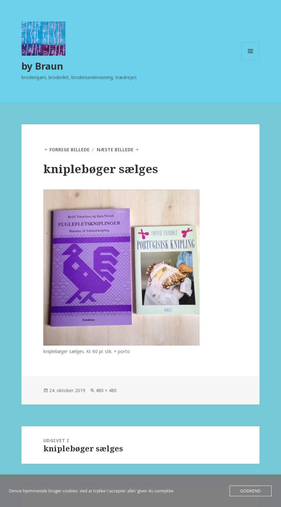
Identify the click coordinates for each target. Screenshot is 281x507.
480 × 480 (106, 390)
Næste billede (115, 149)
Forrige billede (69, 149)
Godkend (250, 491)
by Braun (42, 66)
